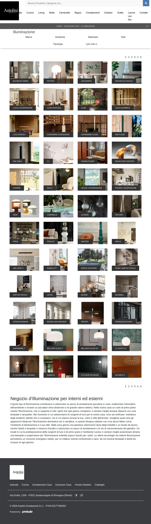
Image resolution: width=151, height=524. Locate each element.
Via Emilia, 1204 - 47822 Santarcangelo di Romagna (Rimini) (41, 495)
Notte (52, 12)
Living (41, 12)
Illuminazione (88, 26)
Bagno (78, 12)
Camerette (64, 12)
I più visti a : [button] (92, 44)
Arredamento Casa (42, 485)
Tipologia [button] (58, 44)
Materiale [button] (93, 37)
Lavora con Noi (131, 16)
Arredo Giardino (83, 485)
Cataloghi (99, 485)
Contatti (144, 12)
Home (59, 26)
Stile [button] (123, 37)
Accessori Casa (71, 26)
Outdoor (108, 12)
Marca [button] (28, 37)
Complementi (93, 12)
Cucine (30, 12)
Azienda (18, 12)
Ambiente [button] (60, 37)
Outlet (120, 12)
